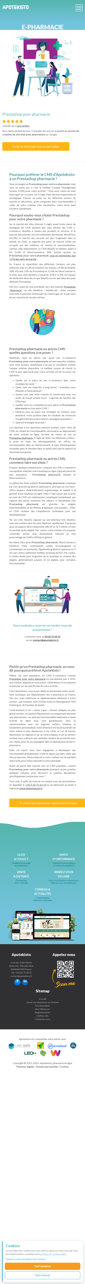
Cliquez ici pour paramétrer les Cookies (26, 1259)
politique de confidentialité (53, 1254)
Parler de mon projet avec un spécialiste (35, 146)
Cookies (64, 1066)
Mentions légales (25, 1066)
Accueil (42, 999)
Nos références (42, 1009)
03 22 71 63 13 (52, 636)
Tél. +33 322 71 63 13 (21, 972)
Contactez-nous (42, 1019)
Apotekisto (15, 7)
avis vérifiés (23, 125)
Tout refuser (42, 1275)
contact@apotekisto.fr (46, 640)
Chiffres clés (42, 1015)
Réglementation (42, 1012)
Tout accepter (42, 1266)
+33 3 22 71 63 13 (35, 784)
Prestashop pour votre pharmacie (27, 678)
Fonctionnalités (42, 1005)
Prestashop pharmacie (21, 437)
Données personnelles (47, 1066)
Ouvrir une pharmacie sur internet (42, 1002)
